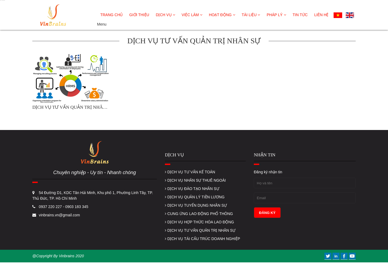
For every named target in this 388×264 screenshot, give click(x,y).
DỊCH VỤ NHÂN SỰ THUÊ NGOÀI (195, 180)
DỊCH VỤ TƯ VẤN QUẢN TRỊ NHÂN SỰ (200, 230)
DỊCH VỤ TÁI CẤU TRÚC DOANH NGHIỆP (202, 239)
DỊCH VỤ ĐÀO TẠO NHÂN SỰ (192, 188)
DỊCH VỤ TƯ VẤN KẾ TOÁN (190, 172)
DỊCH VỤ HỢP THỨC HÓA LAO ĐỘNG (199, 222)
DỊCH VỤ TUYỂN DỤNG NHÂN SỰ (196, 205)
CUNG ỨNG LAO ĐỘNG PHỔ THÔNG (199, 214)
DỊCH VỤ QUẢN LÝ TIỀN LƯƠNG (194, 197)
